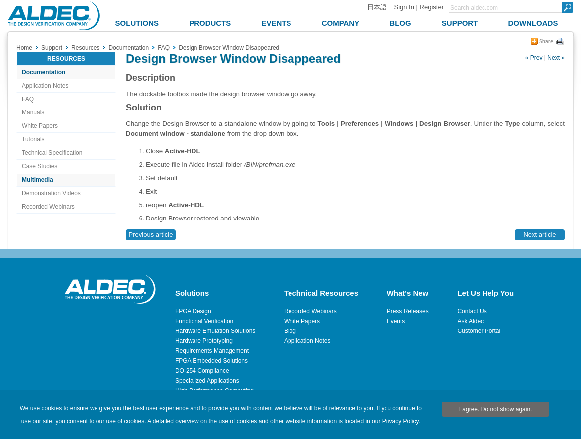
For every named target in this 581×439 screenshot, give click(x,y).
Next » (556, 57)
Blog (290, 331)
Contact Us (471, 311)
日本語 (377, 7)
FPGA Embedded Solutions (211, 360)
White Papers (40, 125)
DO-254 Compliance (202, 370)
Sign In (404, 7)
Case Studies (39, 166)
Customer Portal (478, 331)
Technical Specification (52, 152)
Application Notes (45, 85)
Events (396, 321)
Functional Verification (204, 321)
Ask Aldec (470, 321)
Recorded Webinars (48, 206)
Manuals (33, 112)
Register (432, 7)
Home (24, 47)
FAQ (28, 99)
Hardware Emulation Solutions (215, 331)
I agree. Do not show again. (495, 409)
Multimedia (37, 179)
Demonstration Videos (51, 193)
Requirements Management (212, 350)
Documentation (43, 72)
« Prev (534, 57)
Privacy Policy (400, 421)
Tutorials (33, 139)
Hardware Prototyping (204, 340)
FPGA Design (193, 311)
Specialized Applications (207, 380)
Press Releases (408, 311)
